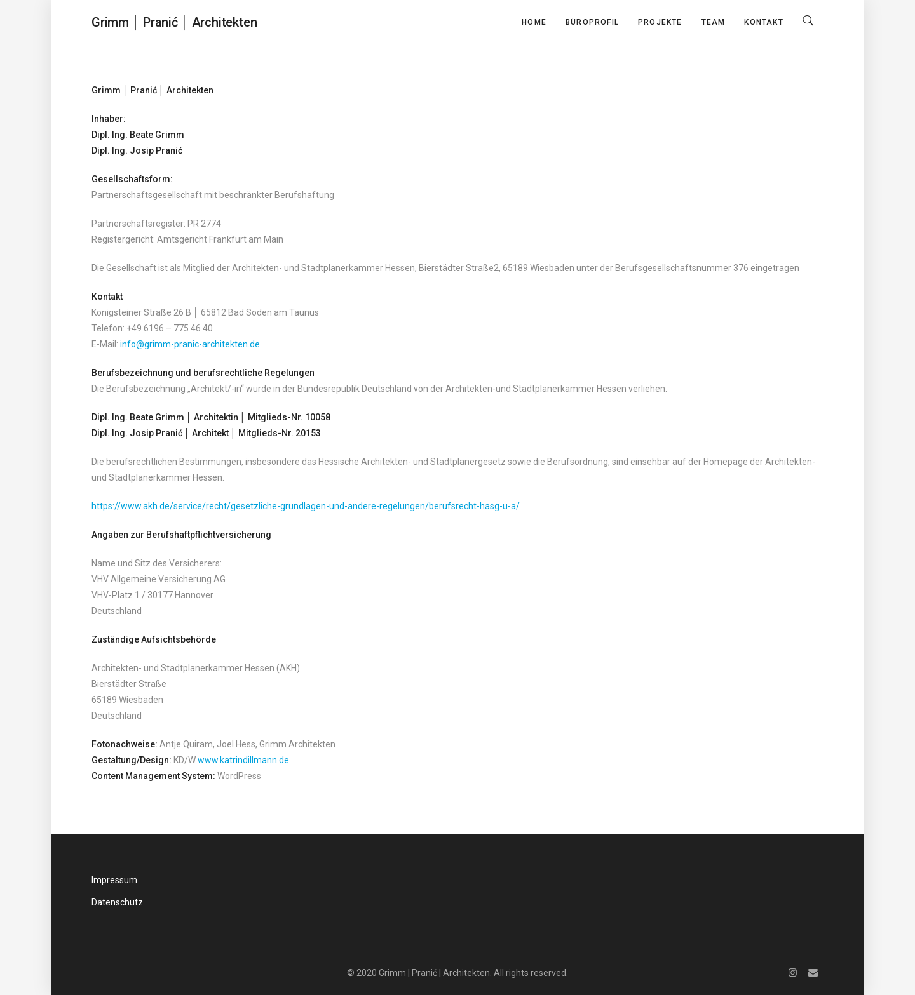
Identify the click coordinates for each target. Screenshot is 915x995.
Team (714, 22)
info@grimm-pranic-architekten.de (190, 344)
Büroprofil (592, 22)
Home (534, 22)
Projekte (660, 22)
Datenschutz (117, 902)
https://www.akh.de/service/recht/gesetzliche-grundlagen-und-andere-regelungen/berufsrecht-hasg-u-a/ (306, 506)
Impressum (114, 880)
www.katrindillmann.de (243, 760)
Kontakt (763, 22)
